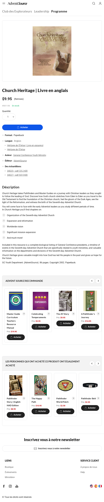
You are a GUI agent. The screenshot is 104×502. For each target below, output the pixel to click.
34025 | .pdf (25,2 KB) (17, 171)
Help (82, 472)
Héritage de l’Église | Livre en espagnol (25, 145)
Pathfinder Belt (88, 398)
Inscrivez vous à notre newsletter (52, 448)
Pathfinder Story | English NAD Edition (13, 402)
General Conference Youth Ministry (29, 155)
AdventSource (20, 160)
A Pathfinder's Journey (88, 316)
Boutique (9, 467)
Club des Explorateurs (17, 11)
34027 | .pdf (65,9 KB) (17, 175)
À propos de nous (88, 467)
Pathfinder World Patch (62, 400)
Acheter (22, 127)
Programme (59, 11)
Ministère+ (10, 477)
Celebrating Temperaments (39, 316)
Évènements (11, 472)
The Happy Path (37, 400)
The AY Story (62, 314)
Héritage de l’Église (16, 149)
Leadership (41, 11)
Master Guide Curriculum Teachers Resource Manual (13, 321)
